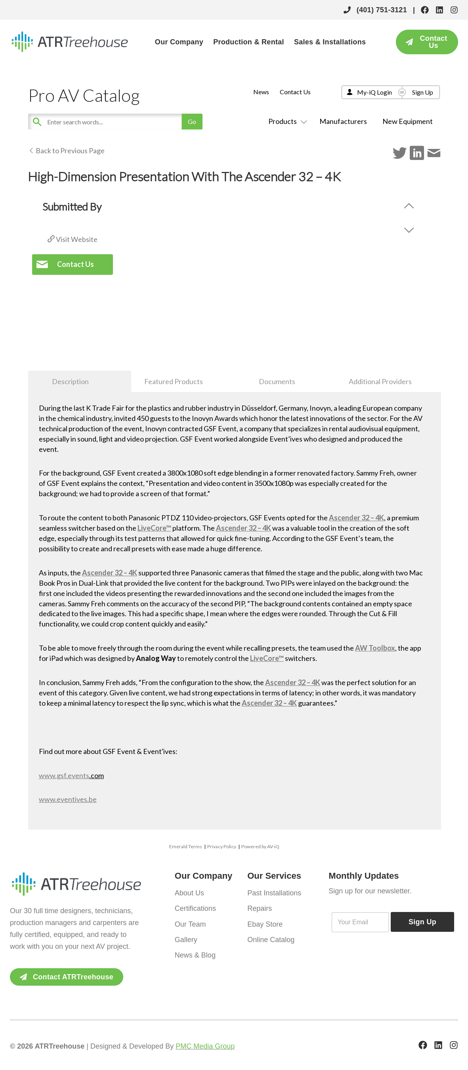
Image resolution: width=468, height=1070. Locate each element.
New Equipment (407, 121)
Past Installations (274, 893)
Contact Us (295, 91)
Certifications (195, 908)
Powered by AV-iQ (260, 846)
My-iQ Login (374, 92)
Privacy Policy (221, 846)
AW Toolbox (375, 648)
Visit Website (72, 239)
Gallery (186, 938)
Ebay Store (265, 923)
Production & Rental (248, 42)
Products (286, 121)
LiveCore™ (154, 528)
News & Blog (195, 953)
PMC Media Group (205, 1046)
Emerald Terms (185, 846)
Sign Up (422, 92)
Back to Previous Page (66, 150)
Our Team (190, 923)
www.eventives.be (68, 799)
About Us (189, 893)
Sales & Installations (330, 42)
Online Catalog (270, 938)
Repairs (259, 908)
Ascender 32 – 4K (356, 517)
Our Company (179, 42)
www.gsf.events (64, 775)
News (261, 91)
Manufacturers (343, 121)
